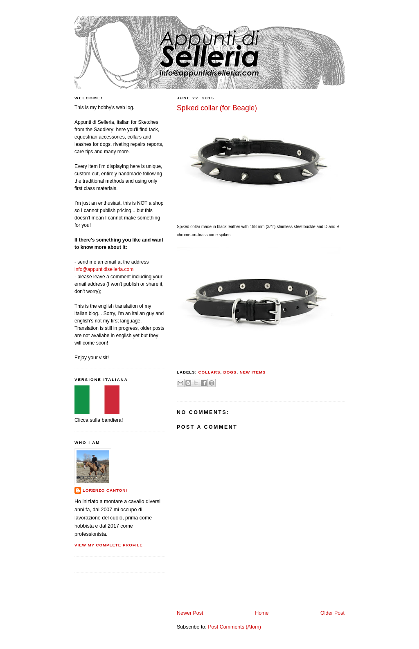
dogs (230, 372)
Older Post (332, 613)
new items (253, 372)
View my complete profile (108, 545)
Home (261, 613)
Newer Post (190, 613)
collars (209, 372)
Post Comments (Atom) (234, 627)
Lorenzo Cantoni (105, 490)
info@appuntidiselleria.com (103, 269)
